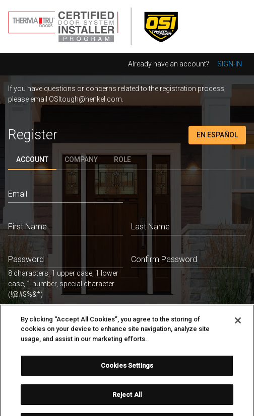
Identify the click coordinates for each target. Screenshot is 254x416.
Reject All (127, 399)
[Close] (238, 325)
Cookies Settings (127, 370)
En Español (217, 135)
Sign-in (229, 64)
